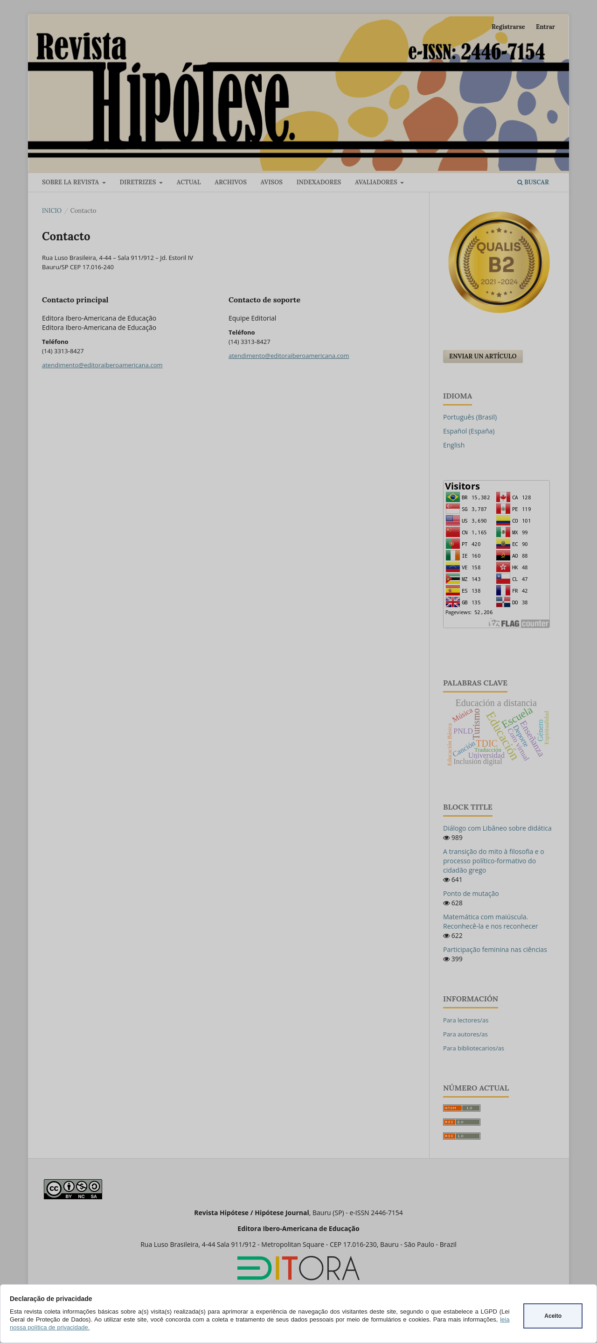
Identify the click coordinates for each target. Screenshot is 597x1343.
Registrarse (508, 27)
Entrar (545, 27)
